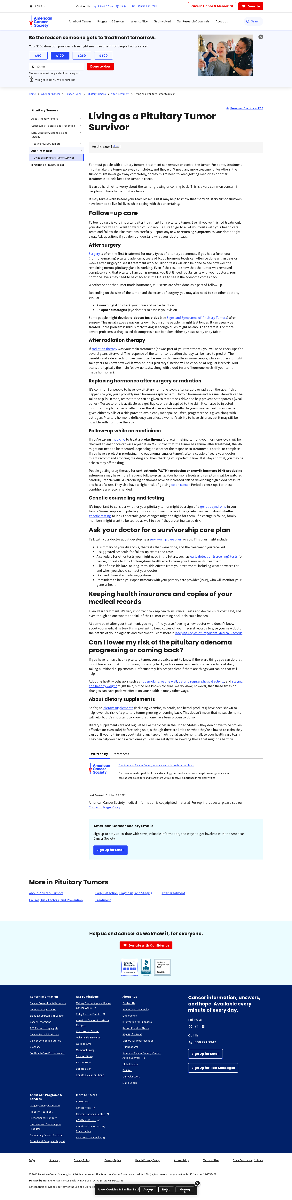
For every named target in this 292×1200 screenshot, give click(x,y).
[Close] (197, 1183)
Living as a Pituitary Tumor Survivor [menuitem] (54, 157)
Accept (148, 1190)
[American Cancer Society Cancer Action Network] (142, 1055)
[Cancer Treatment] (40, 1022)
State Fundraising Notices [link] (248, 1160)
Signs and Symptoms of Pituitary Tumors (197, 317)
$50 (38, 55)
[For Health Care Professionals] (47, 1053)
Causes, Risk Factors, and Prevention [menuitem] (53, 125)
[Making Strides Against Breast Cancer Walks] (96, 1005)
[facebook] (203, 1026)
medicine (118, 439)
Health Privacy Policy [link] (147, 1160)
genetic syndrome (213, 506)
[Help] (121, 6)
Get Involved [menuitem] (162, 21)
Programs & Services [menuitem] (111, 21)
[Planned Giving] (84, 1056)
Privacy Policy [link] (82, 1160)
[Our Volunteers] (131, 1076)
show (116, 146)
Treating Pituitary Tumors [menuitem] (45, 143)
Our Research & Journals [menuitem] (193, 21)
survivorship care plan (165, 539)
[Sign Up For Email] (145, 6)
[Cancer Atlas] (86, 1107)
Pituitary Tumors (44, 110)
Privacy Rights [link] (113, 1160)
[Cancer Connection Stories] (45, 1040)
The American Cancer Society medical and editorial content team (156, 765)
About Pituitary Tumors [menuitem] (44, 118)
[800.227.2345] (104, 6)
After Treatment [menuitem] (41, 150)
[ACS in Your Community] (135, 1009)
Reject (166, 1190)
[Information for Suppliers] (137, 1022)
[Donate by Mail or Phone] (90, 1075)
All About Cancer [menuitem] (80, 21)
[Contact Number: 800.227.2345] (225, 1042)
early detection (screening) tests (214, 556)
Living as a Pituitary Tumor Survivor (155, 94)
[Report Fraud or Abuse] (135, 1028)
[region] (146, 1189)
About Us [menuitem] (222, 21)
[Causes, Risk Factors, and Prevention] (56, 900)
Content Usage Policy (104, 807)
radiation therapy (104, 349)
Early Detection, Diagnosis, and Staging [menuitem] (49, 134)
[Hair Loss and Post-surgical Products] (50, 1126)
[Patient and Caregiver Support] (47, 1141)
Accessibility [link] (181, 1160)
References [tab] (121, 754)
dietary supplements (118, 708)
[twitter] (190, 1026)
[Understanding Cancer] (43, 1009)
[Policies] (127, 1070)
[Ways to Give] (83, 1043)
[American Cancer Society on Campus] (96, 1022)
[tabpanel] (176, 773)
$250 (82, 55)
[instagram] (196, 1026)
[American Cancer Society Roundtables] (96, 1128)
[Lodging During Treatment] (45, 1105)
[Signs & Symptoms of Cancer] (47, 1015)
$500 (103, 55)
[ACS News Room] (88, 1120)
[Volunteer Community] (91, 1137)
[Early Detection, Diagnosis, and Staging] (124, 893)
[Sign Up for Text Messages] (213, 1068)
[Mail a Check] (129, 1082)
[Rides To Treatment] (41, 1111)
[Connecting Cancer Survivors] (47, 1135)
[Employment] (129, 1015)
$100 (60, 55)
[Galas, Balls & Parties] (88, 1037)
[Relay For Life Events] (91, 1014)
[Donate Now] (100, 66)
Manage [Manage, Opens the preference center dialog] (185, 1190)
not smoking (150, 681)
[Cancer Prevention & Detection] (48, 1003)
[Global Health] (130, 1064)
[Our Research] (130, 1046)
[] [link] (116, 146)
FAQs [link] (32, 1160)
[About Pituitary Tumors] (46, 893)
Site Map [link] (54, 1160)
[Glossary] (35, 1046)
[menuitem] (40, 21)
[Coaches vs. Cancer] (87, 1031)
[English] (40, 6)
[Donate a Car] (83, 1068)
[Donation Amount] (56, 66)
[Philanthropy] (83, 1062)
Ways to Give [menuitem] (139, 21)
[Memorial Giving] (85, 1050)
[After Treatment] (173, 893)
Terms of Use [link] (211, 1160)
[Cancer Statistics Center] (93, 1114)
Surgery (94, 253)
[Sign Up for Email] (205, 1054)
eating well (169, 681)
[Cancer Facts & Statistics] (44, 1034)
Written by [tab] (99, 754)
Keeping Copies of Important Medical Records (208, 633)
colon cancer (180, 484)
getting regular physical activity (201, 681)
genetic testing (100, 516)
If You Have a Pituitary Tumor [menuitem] (47, 164)
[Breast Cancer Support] (43, 1118)
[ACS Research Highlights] (44, 1028)
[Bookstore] (82, 1101)
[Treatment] (103, 900)
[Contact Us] (128, 1003)
